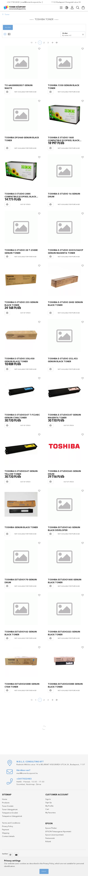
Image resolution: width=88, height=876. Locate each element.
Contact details (8, 836)
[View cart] (83, 7)
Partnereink (50, 838)
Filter (8, 27)
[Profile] (72, 7)
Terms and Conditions (11, 822)
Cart (47, 809)
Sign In (48, 799)
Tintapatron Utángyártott (12, 816)
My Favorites (50, 812)
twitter (5, 853)
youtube (16, 854)
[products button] (61, 7)
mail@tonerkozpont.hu (31, 2)
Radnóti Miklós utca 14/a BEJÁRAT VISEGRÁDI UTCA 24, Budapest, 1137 (50, 764)
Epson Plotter (51, 827)
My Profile (49, 805)
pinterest (10, 854)
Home (4, 799)
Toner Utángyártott (9, 809)
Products (5, 802)
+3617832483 (13, 2)
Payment (5, 829)
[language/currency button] (66, 7)
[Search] (77, 7)
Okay (44, 871)
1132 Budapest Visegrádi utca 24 (66, 2)
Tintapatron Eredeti (10, 812)
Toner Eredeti (7, 805)
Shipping (5, 832)
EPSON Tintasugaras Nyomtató (58, 831)
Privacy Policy (7, 826)
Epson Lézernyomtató (54, 834)
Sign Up (48, 802)
